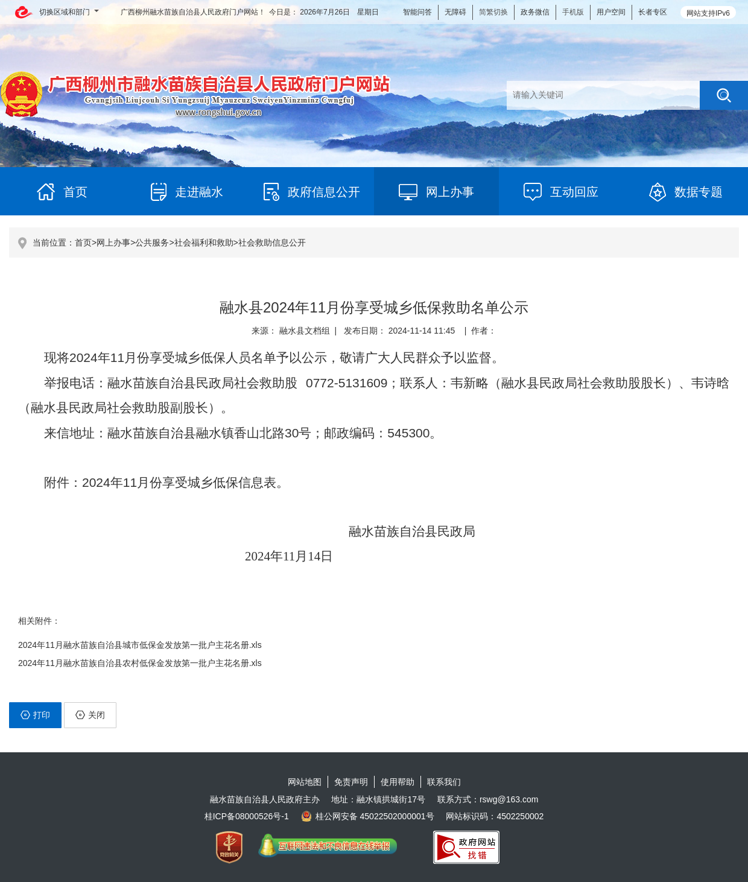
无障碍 (455, 12)
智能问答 (417, 12)
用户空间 (611, 12)
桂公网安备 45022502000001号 (367, 816)
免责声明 (351, 782)
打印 (35, 715)
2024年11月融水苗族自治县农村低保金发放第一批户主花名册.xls (140, 663)
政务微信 (535, 12)
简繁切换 (493, 12)
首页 (83, 242)
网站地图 (305, 782)
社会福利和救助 (203, 242)
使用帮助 (397, 782)
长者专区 (652, 12)
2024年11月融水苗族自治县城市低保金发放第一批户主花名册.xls (140, 645)
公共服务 (152, 242)
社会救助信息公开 (272, 242)
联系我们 (444, 782)
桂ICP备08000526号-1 (246, 816)
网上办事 (113, 242)
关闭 (90, 715)
